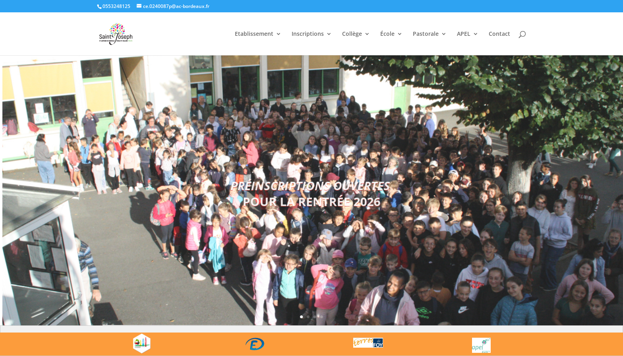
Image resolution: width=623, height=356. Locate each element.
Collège (352, 34)
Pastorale (426, 34)
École (387, 34)
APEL (463, 34)
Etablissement (254, 34)
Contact (499, 34)
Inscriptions (308, 34)
